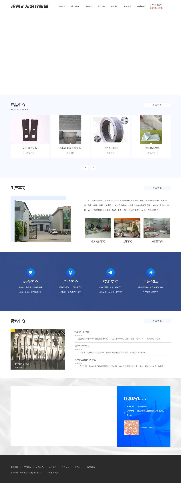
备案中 (57, 473)
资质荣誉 (128, 7)
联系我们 (141, 7)
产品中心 (88, 7)
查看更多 (157, 105)
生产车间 (101, 7)
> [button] (93, 167)
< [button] (85, 167)
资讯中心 (114, 7)
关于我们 (75, 7)
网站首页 (62, 7)
